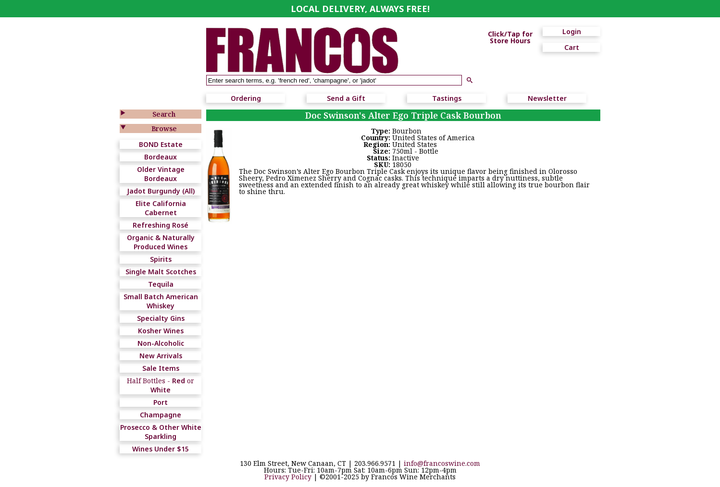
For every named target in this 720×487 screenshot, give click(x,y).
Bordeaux (160, 156)
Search (163, 114)
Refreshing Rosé (160, 225)
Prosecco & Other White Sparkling (160, 432)
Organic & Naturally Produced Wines (161, 242)
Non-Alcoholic (160, 343)
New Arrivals (160, 355)
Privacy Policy (287, 476)
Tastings (446, 98)
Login (571, 31)
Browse (164, 128)
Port (160, 402)
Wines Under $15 (160, 448)
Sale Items (160, 368)
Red (178, 380)
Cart (571, 47)
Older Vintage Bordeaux (161, 174)
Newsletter (547, 98)
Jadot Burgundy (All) (161, 190)
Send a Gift (346, 98)
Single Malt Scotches (160, 271)
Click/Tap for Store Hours (510, 37)
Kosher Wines (161, 330)
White (160, 389)
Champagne (160, 414)
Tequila (161, 284)
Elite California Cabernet (161, 208)
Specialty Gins (161, 318)
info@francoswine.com (442, 463)
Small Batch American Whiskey (161, 301)
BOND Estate (161, 144)
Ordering (246, 98)
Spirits (161, 259)
